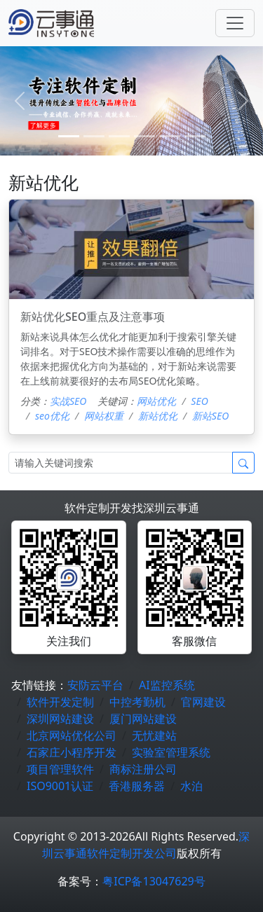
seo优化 (52, 415)
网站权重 (103, 415)
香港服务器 (137, 786)
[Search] (120, 463)
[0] (68, 136)
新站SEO (210, 415)
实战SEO (68, 401)
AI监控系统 (167, 685)
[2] (119, 136)
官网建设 (203, 702)
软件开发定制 (60, 702)
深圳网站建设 (60, 718)
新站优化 (157, 415)
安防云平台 (95, 685)
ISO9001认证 (60, 786)
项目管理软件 (60, 769)
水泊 (191, 786)
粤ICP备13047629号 (153, 881)
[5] (194, 136)
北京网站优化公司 (71, 735)
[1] (93, 136)
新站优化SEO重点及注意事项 (92, 316)
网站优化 (156, 401)
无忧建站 (154, 735)
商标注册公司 (143, 769)
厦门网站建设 (143, 718)
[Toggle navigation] (235, 23)
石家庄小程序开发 (71, 752)
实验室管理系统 (171, 752)
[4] (169, 136)
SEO (199, 401)
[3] (144, 136)
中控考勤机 (137, 702)
